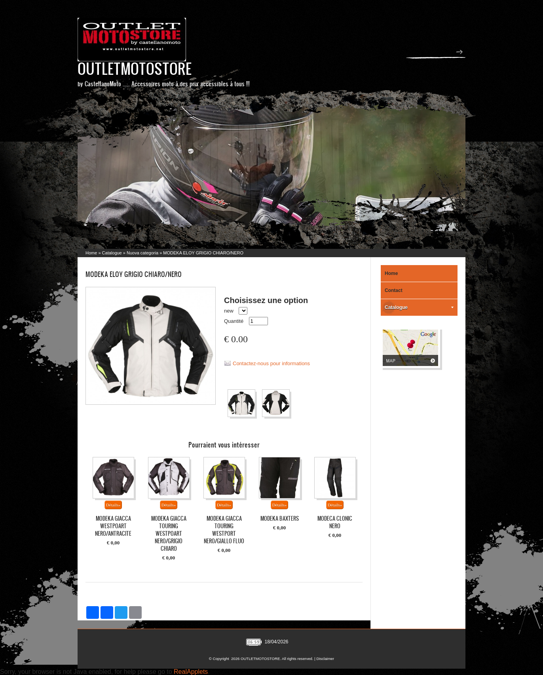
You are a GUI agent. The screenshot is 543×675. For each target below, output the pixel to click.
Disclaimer (325, 658)
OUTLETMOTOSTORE (135, 68)
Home (91, 252)
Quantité (233, 321)
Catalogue (112, 252)
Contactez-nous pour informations (271, 363)
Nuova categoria (142, 252)
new (229, 310)
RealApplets (191, 671)
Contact (394, 290)
